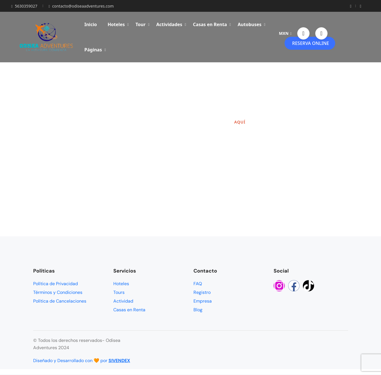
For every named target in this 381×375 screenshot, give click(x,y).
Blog (197, 310)
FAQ (197, 284)
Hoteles (118, 24)
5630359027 (24, 6)
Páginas (95, 50)
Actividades (171, 24)
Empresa (202, 301)
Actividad (123, 301)
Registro (202, 292)
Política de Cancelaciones (59, 301)
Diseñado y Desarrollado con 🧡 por (81, 360)
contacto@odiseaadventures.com (81, 6)
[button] (303, 33)
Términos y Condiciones (57, 292)
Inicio (90, 24)
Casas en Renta (212, 24)
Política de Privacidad (55, 284)
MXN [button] (285, 33)
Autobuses (251, 24)
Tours (119, 292)
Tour (143, 24)
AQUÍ (239, 122)
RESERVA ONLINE (310, 43)
